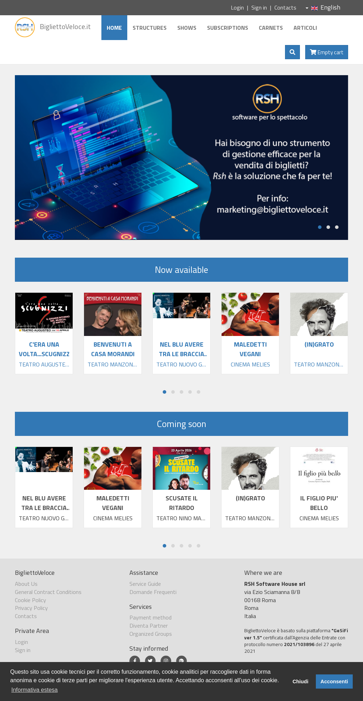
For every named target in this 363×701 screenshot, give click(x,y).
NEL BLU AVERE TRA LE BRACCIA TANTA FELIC (44, 507)
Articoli (305, 27)
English (323, 7)
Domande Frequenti (153, 592)
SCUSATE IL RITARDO (182, 502)
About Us (26, 583)
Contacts (285, 7)
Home (114, 27)
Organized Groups (150, 633)
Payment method (150, 617)
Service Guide (145, 583)
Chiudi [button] (300, 681)
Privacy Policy (31, 608)
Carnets (271, 27)
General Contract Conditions (48, 592)
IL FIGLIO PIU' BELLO (319, 502)
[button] (319, 227)
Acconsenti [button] (334, 681)
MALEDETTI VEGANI (112, 502)
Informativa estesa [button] (34, 690)
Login (237, 7)
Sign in (259, 7)
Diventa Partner (148, 625)
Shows (186, 27)
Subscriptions (227, 27)
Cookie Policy (30, 600)
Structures (150, 27)
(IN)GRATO (250, 498)
